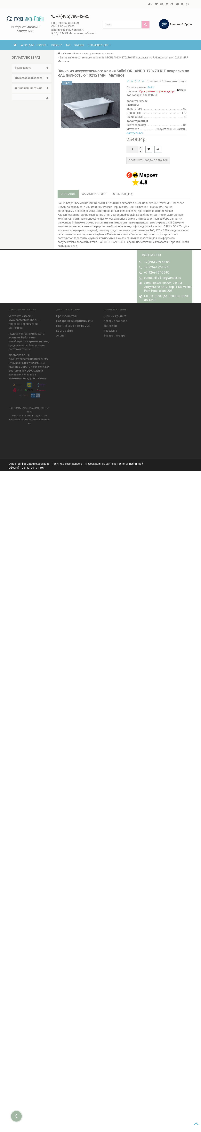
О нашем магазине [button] (32, 88)
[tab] (32, 68)
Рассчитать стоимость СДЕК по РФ (29, 414)
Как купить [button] (32, 67)
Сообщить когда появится (148, 160)
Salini (151, 87)
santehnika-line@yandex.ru (162, 278)
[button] (32, 97)
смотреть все (134, 133)
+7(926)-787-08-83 (157, 272)
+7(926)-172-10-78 (157, 267)
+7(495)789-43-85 (70, 16)
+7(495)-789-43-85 (157, 262)
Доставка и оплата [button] (32, 77)
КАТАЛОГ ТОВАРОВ (35, 45)
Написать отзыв (175, 81)
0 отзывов (153, 81)
